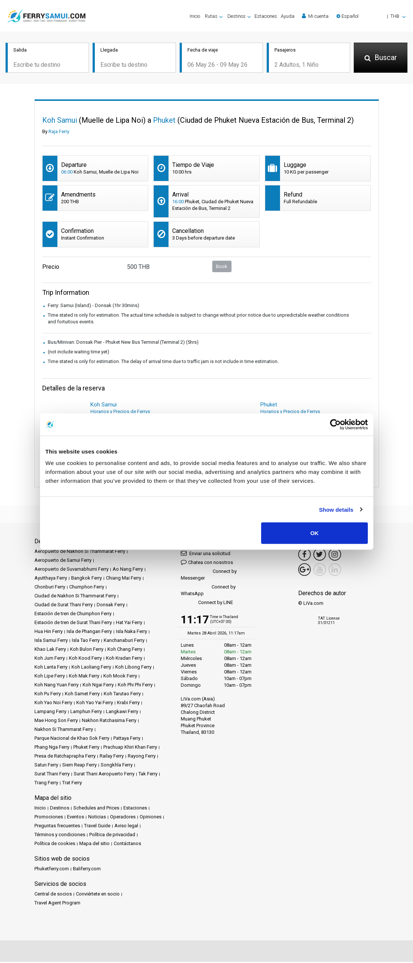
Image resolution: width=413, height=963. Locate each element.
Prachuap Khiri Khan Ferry (130, 748)
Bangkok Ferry (86, 579)
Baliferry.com (87, 870)
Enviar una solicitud (205, 554)
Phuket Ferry (86, 748)
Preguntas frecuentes (57, 827)
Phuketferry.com (51, 870)
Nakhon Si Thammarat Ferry (63, 730)
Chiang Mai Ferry (123, 579)
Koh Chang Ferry (124, 650)
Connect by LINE (207, 604)
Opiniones (150, 818)
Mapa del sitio (94, 844)
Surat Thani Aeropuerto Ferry (104, 775)
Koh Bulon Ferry (86, 650)
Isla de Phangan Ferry (89, 632)
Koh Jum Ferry (49, 659)
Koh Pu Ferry (47, 694)
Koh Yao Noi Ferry (53, 703)
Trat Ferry (72, 783)
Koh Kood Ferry (85, 659)
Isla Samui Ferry (51, 641)
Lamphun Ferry (86, 712)
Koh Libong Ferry (133, 668)
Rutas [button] (211, 16)
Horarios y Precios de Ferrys (120, 412)
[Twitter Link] (319, 555)
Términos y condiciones (59, 835)
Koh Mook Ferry (120, 677)
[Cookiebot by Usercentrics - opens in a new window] (335, 424)
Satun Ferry (46, 766)
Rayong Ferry (142, 757)
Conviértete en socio (98, 895)
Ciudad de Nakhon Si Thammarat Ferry (75, 597)
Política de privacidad (112, 835)
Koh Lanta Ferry (50, 668)
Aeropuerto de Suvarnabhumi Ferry (71, 570)
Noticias (97, 818)
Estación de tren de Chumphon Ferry (72, 614)
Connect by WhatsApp (208, 591)
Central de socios (53, 895)
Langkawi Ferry (122, 712)
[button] (371, 16)
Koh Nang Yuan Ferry (56, 686)
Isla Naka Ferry (131, 632)
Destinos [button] (236, 16)
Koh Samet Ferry (82, 694)
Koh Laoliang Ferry (91, 668)
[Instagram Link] (335, 555)
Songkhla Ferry (117, 766)
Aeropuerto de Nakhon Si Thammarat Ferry (79, 552)
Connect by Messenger (209, 576)
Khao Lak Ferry (50, 650)
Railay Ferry (112, 757)
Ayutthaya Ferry (50, 579)
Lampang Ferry (50, 712)
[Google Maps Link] (304, 570)
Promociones (48, 818)
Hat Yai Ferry (129, 623)
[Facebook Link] (304, 555)
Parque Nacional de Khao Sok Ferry (71, 739)
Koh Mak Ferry (84, 677)
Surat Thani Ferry (52, 775)
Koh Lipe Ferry (49, 677)
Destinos (59, 809)
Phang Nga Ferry (51, 748)
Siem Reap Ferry (79, 766)
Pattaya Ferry (126, 739)
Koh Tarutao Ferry (122, 694)
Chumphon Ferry (86, 588)
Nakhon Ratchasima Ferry (109, 721)
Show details (336, 509)
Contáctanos (127, 844)
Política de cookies (54, 844)
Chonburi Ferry (49, 588)
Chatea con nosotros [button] (207, 563)
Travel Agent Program (57, 904)
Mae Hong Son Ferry (56, 721)
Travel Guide (97, 827)
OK (314, 533)
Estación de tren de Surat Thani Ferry (73, 623)
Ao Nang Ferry (128, 570)
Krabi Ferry (128, 703)
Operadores (123, 818)
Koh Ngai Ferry (98, 686)
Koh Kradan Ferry (124, 659)
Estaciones (265, 16)
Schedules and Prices (96, 809)
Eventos (75, 818)
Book (221, 267)
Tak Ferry (148, 775)
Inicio (195, 16)
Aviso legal (126, 827)
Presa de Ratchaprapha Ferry (65, 757)
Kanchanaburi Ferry (124, 641)
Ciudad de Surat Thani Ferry (63, 606)
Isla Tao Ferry (86, 641)
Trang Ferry (46, 783)
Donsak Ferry (111, 606)
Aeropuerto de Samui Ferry (62, 561)
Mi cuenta (315, 16)
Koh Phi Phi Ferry (135, 686)
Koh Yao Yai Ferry (94, 703)
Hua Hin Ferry (48, 632)
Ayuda (287, 16)
